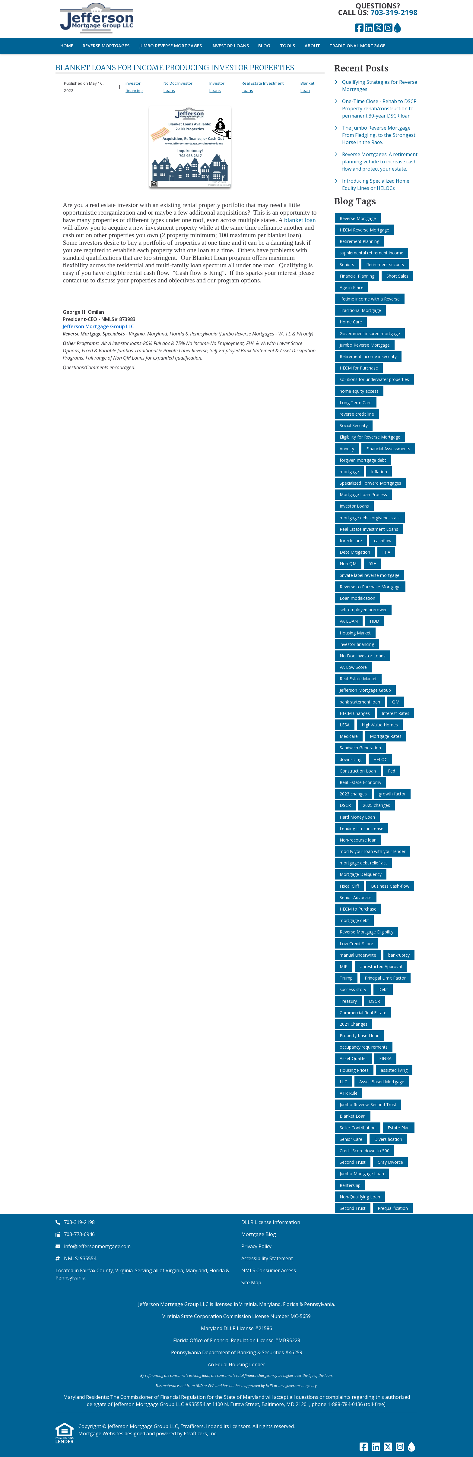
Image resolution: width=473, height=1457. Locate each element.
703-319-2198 (393, 12)
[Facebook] (359, 28)
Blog (264, 46)
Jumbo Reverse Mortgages (170, 46)
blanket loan (300, 220)
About (312, 46)
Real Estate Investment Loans (263, 86)
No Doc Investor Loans (177, 86)
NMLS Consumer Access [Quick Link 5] (268, 1270)
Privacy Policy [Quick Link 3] (256, 1246)
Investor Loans (230, 46)
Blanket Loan (307, 86)
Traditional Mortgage (357, 46)
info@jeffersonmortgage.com (97, 1246)
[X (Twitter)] (378, 28)
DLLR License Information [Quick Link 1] (270, 1222)
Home (66, 46)
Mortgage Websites (101, 1433)
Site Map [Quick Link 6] (251, 1282)
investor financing (134, 86)
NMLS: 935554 (80, 1258)
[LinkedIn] (369, 28)
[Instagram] (388, 28)
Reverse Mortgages (106, 46)
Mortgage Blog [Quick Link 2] (258, 1234)
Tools (287, 46)
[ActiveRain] (397, 28)
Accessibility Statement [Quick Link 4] (267, 1258)
